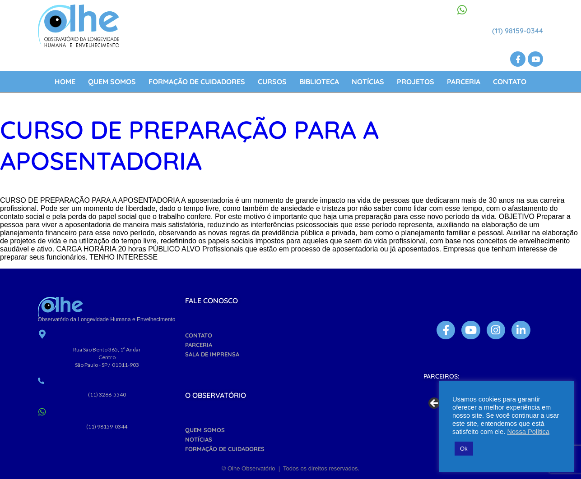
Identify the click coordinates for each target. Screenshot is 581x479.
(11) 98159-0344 (517, 30)
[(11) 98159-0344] (461, 10)
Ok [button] (464, 448)
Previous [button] (435, 404)
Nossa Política (528, 431)
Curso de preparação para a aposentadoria (189, 145)
